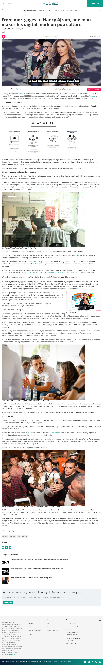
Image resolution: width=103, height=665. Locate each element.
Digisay (57, 255)
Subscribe (95, 3)
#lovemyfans (30, 187)
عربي (99, 10)
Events (50, 10)
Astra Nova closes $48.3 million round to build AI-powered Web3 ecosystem (37, 569)
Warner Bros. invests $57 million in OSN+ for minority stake (31, 578)
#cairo (48, 187)
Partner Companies (35, 630)
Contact (9, 3)
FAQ (30, 627)
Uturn (77, 255)
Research (42, 10)
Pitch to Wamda (71, 644)
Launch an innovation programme (73, 639)
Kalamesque (49, 272)
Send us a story (71, 623)
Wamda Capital (59, 10)
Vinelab (92, 96)
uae (19, 537)
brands (24, 537)
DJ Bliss (32, 272)
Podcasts (50, 623)
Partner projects (72, 10)
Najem (21, 93)
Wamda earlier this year (36, 261)
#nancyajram (40, 187)
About (4, 3)
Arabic (4, 32)
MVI (28, 433)
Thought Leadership (30, 10)
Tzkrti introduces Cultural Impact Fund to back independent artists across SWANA (39, 559)
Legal (30, 634)
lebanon (12, 537)
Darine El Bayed (64, 272)
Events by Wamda (53, 630)
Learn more (13, 654)
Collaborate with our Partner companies (72, 633)
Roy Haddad (55, 433)
